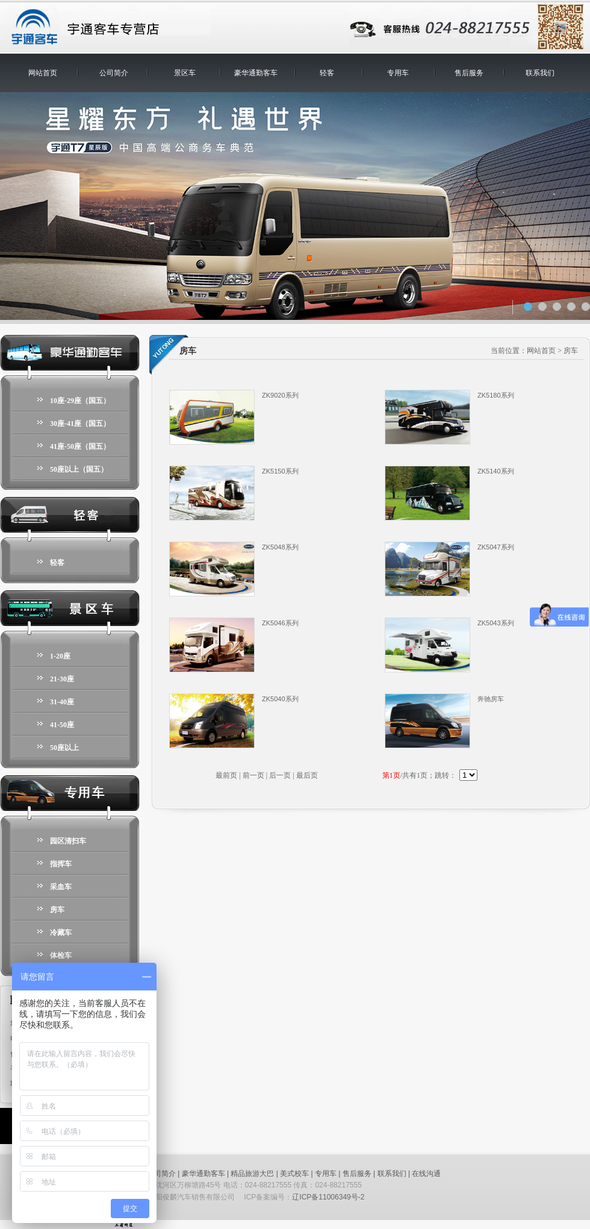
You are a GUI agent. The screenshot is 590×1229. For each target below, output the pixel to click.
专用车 (398, 73)
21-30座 (62, 679)
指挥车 (61, 864)
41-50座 (62, 725)
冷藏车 (61, 932)
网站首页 (42, 73)
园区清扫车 (68, 841)
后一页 (280, 775)
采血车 (61, 887)
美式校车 (294, 1173)
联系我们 (540, 73)
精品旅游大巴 (252, 1173)
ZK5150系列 (280, 471)
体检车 (61, 955)
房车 (57, 909)
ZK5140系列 (495, 471)
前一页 (253, 775)
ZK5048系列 (280, 547)
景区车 (185, 73)
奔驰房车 (490, 698)
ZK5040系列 (280, 698)
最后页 (307, 775)
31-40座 (62, 702)
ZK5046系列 (280, 623)
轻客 (327, 73)
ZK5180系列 (495, 395)
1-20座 (60, 656)
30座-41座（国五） (80, 423)
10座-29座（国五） (80, 400)
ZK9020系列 (280, 395)
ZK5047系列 (495, 547)
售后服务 (469, 73)
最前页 (226, 775)
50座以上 (64, 747)
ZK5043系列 (495, 623)
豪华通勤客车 (256, 73)
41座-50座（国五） (80, 446)
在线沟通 (426, 1173)
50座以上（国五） (79, 469)
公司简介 (113, 73)
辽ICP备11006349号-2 (328, 1197)
